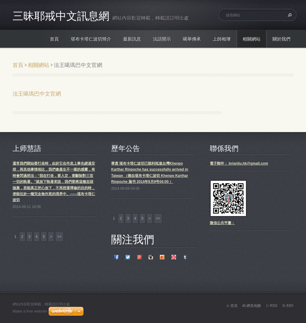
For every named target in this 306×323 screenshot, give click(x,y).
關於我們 (281, 39)
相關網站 (252, 39)
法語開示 (162, 39)
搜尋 (288, 14)
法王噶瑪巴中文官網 (37, 93)
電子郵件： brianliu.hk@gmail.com (239, 163)
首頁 (54, 39)
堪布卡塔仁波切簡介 (91, 39)
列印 (289, 306)
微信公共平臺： (222, 223)
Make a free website (30, 311)
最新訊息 (132, 39)
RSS (273, 306)
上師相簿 (222, 39)
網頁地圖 (254, 306)
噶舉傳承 (192, 39)
